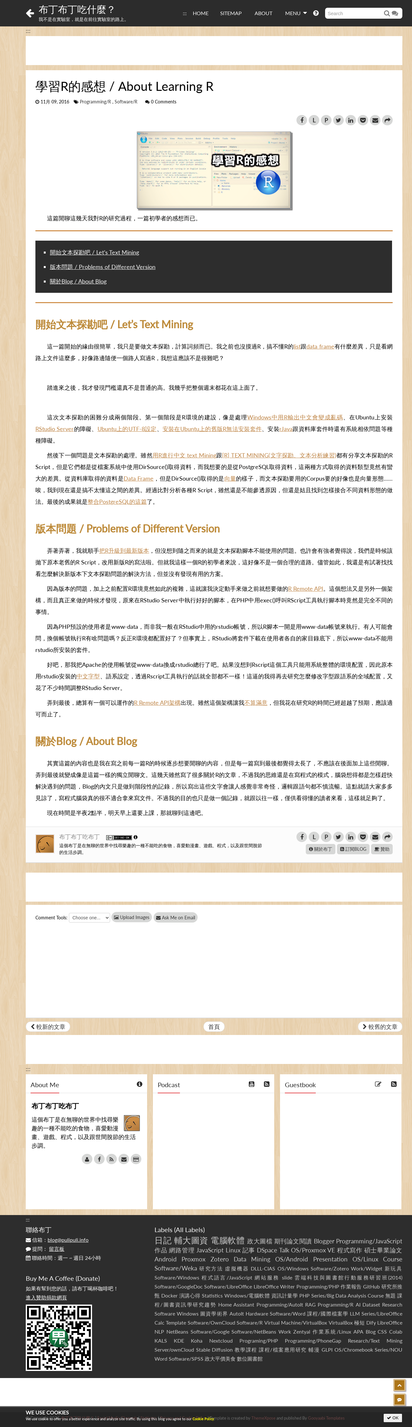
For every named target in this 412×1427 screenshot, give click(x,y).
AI (358, 1304)
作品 (160, 1250)
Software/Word (287, 1313)
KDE (179, 1340)
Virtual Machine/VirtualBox (295, 1322)
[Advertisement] (214, 50)
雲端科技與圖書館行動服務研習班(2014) (348, 1277)
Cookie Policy (203, 1419)
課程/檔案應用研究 (283, 1349)
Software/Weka (175, 1268)
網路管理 (181, 1250)
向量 (230, 478)
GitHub (371, 1286)
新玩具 (393, 1268)
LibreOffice (389, 1322)
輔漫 (314, 1349)
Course (392, 1259)
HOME (201, 13)
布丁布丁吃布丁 (80, 836)
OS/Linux (365, 1259)
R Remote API (305, 588)
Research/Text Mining (375, 1340)
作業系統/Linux (332, 1331)
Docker (169, 1295)
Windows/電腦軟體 (247, 1295)
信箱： (57, 1240)
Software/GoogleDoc (178, 1286)
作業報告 (351, 1286)
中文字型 (88, 676)
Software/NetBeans (253, 1331)
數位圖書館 (250, 1358)
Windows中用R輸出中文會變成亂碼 (295, 417)
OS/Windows (293, 1268)
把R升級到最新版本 (124, 550)
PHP (304, 1295)
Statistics (212, 1295)
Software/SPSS (186, 1358)
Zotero (220, 1259)
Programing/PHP (258, 1340)
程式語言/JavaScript (226, 1277)
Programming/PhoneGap (313, 1340)
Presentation (330, 1259)
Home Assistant (236, 1304)
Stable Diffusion (214, 1349)
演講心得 (190, 1295)
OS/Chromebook (353, 1349)
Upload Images (131, 917)
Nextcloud (221, 1340)
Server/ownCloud (174, 1349)
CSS (382, 1331)
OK (393, 1417)
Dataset (371, 1304)
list (297, 346)
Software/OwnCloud (211, 1322)
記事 (248, 1250)
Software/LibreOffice (228, 1286)
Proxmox (193, 1259)
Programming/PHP (317, 1286)
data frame (320, 346)
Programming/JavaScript (369, 1241)
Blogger (324, 1241)
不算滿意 (255, 702)
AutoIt (236, 1313)
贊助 (381, 849)
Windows (188, 1313)
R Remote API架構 (157, 702)
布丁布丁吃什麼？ (77, 9)
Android (165, 1259)
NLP (159, 1331)
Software (164, 1313)
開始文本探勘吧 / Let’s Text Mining (94, 252)
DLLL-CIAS (263, 1268)
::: (185, 13)
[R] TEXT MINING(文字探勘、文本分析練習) (279, 455)
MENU (296, 13)
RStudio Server (54, 428)
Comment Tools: (51, 917)
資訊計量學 (284, 1295)
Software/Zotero (330, 1268)
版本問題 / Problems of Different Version (102, 266)
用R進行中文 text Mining (184, 455)
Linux (233, 1250)
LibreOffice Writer (274, 1286)
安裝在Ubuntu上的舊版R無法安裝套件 (212, 428)
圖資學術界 (214, 1313)
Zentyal (301, 1331)
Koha (196, 1340)
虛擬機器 (237, 1268)
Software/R (126, 101)
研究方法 (211, 1268)
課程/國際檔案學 (327, 1313)
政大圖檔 (259, 1241)
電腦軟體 (228, 1240)
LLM (355, 1313)
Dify (371, 1322)
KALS (160, 1340)
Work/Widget (366, 1268)
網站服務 (267, 1277)
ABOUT (263, 13)
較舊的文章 (380, 1026)
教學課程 (246, 1349)
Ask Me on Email (180, 917)
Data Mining (252, 1259)
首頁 (214, 1026)
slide (287, 1277)
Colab (395, 1331)
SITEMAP (231, 13)
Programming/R (95, 101)
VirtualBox (341, 1322)
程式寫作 (349, 1250)
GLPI (327, 1349)
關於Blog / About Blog (78, 281)
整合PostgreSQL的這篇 (117, 501)
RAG (310, 1304)
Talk (284, 1250)
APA (358, 1331)
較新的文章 (48, 1026)
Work (284, 1331)
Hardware (257, 1313)
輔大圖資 (191, 1240)
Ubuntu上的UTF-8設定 (127, 428)
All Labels (189, 1229)
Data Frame (139, 478)
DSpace (267, 1250)
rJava (286, 428)
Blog (371, 1331)
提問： (45, 1249)
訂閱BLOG (353, 849)
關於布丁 (320, 849)
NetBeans (177, 1331)
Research (392, 1304)
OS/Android (291, 1259)
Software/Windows (176, 1277)
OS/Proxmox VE (313, 1250)
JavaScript (210, 1250)
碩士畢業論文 (383, 1250)
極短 (359, 1322)
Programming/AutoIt (280, 1304)
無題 (390, 1295)
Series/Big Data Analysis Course (347, 1295)
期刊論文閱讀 (293, 1241)
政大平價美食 (220, 1358)
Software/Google (210, 1331)
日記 (163, 1240)
